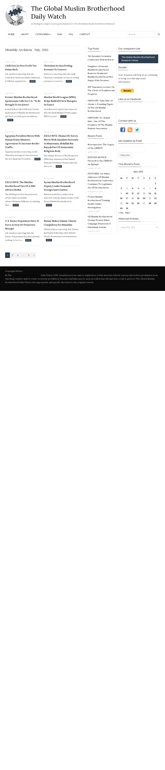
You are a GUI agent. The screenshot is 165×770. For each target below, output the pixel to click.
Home (11, 34)
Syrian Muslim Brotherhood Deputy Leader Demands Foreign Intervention (59, 186)
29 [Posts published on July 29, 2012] (155, 203)
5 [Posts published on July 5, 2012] (138, 188)
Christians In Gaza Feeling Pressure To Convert (58, 67)
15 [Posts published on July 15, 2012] (155, 193)
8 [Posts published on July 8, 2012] (155, 188)
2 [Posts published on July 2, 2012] (121, 188)
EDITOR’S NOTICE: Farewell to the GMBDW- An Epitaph (100, 161)
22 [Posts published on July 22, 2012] (155, 198)
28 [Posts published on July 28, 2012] (150, 203)
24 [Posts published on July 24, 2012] (127, 203)
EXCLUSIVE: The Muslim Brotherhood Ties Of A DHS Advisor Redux (20, 186)
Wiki (59, 34)
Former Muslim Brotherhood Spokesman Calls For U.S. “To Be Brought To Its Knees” (23, 101)
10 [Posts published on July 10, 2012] (127, 193)
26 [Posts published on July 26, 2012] (138, 203)
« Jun (120, 212)
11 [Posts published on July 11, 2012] (133, 193)
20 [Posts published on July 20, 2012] (144, 198)
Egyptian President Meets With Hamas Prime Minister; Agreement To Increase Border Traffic (22, 141)
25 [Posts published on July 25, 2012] (132, 203)
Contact (85, 34)
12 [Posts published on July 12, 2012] (138, 193)
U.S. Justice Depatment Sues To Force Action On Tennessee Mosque (22, 225)
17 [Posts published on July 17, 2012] (127, 198)
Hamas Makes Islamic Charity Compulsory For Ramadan (60, 223)
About (25, 34)
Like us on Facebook (129, 99)
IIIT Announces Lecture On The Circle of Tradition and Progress (101, 90)
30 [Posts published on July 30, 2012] (121, 208)
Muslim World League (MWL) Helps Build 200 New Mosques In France (60, 101)
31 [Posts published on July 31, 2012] (127, 208)
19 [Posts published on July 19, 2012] (138, 198)
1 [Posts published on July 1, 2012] (155, 183)
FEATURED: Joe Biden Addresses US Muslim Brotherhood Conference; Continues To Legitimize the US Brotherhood (100, 180)
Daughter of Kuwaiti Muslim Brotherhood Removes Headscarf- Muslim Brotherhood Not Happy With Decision (100, 73)
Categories (42, 34)
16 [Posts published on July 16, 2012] (121, 198)
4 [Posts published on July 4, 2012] (132, 188)
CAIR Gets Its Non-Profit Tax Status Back (20, 67)
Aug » (127, 212)
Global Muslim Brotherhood (26, 275)
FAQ (71, 34)
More (32, 81)
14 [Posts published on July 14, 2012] (150, 193)
